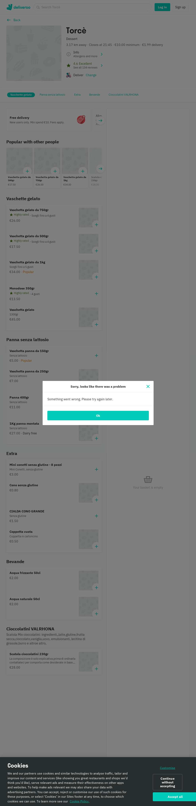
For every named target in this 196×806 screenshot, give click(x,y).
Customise (167, 769)
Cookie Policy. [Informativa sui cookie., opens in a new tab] (79, 803)
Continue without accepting (167, 783)
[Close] (148, 386)
